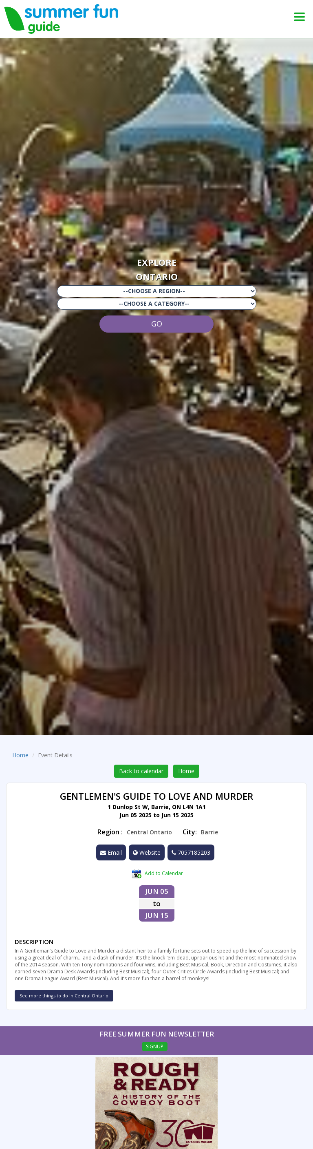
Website (147, 852)
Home (20, 755)
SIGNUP (154, 1046)
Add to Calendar (157, 874)
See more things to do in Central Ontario (64, 995)
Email (111, 852)
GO (156, 324)
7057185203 (191, 852)
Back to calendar (141, 771)
